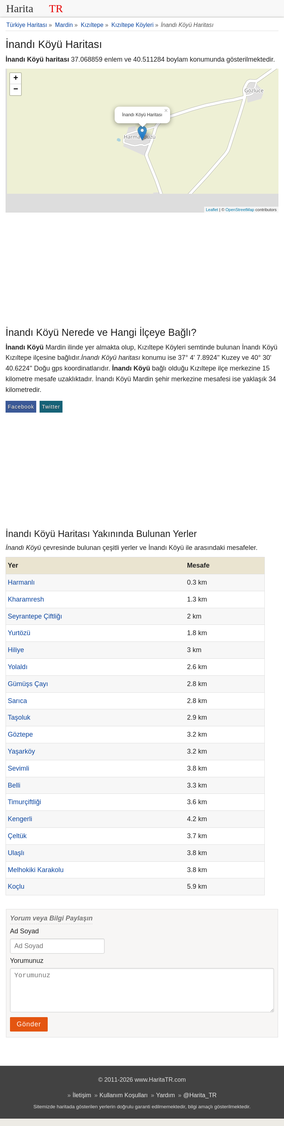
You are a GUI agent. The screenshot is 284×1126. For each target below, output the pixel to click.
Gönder (29, 1031)
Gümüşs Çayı (28, 684)
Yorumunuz (26, 960)
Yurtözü (19, 633)
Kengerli (20, 819)
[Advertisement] (142, 268)
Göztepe (20, 734)
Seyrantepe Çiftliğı (35, 616)
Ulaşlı (16, 853)
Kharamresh (26, 599)
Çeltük (17, 836)
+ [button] (15, 78)
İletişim (81, 1102)
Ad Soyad (24, 931)
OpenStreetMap (240, 209)
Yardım (165, 1102)
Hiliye (16, 650)
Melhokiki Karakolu (36, 870)
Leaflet (212, 209)
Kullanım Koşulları (123, 1102)
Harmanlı (21, 582)
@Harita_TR (200, 1102)
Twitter (51, 407)
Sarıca (17, 701)
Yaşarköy (21, 751)
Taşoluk (19, 717)
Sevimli (18, 768)
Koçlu (16, 886)
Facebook (21, 407)
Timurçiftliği (24, 802)
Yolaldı (17, 667)
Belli (14, 785)
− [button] (15, 89)
